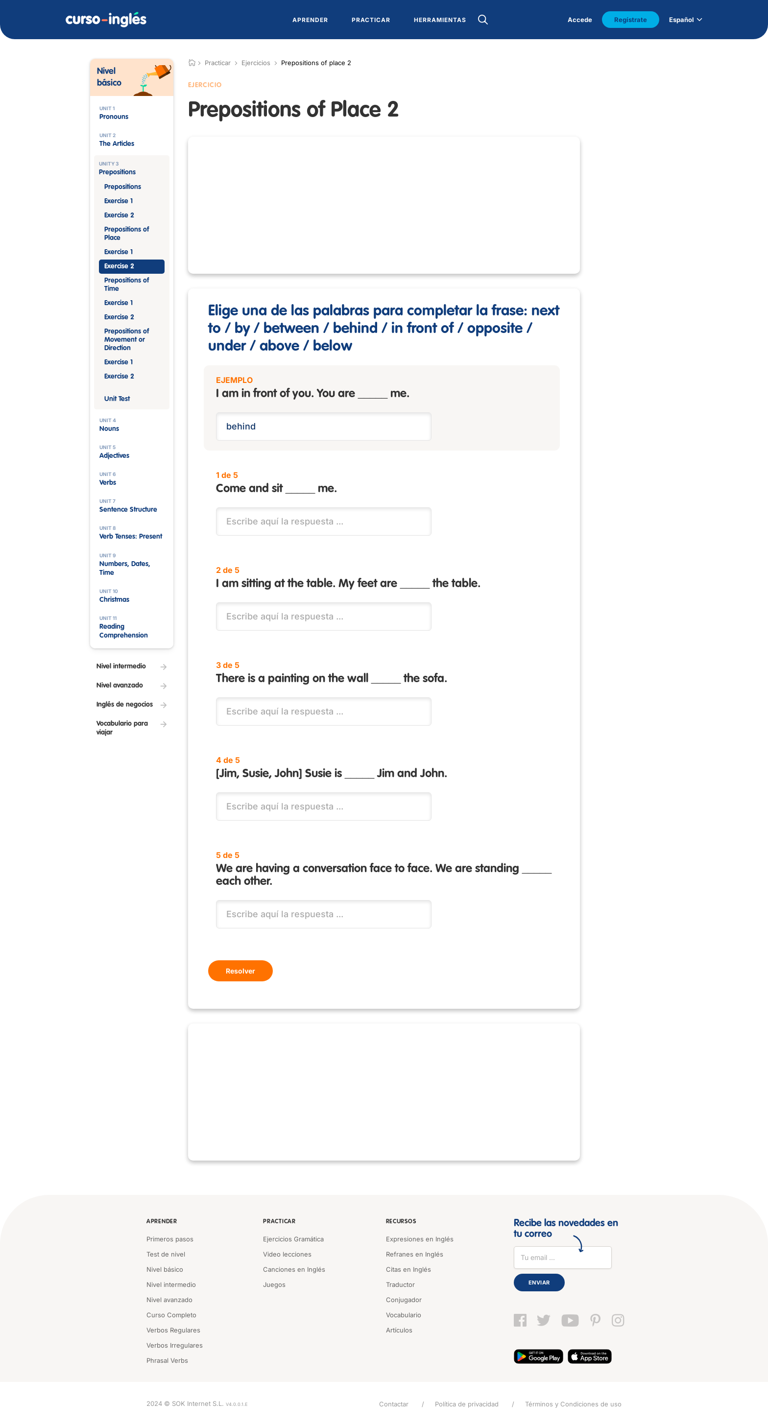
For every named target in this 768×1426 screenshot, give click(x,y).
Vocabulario (403, 1315)
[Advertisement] (384, 205)
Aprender (161, 1222)
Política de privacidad (467, 1404)
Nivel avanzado (169, 1300)
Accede (580, 20)
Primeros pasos (169, 1239)
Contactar (393, 1404)
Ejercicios (255, 63)
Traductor (400, 1284)
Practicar (279, 1222)
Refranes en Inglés (414, 1254)
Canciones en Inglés (294, 1269)
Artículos (399, 1330)
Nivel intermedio (171, 1284)
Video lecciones (287, 1254)
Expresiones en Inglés (420, 1239)
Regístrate (630, 20)
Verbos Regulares (173, 1330)
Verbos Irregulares (174, 1345)
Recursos (401, 1222)
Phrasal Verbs (167, 1360)
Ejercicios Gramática (293, 1239)
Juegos (274, 1284)
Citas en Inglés (408, 1269)
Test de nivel (165, 1254)
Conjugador (404, 1300)
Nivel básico (164, 1269)
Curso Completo (171, 1315)
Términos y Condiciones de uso (573, 1404)
